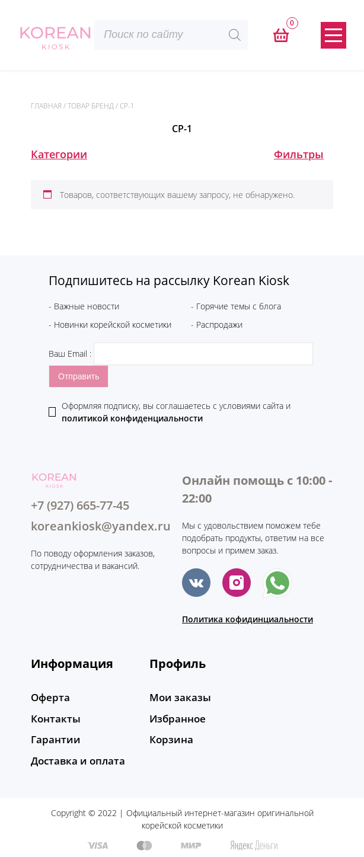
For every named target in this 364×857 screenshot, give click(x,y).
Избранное (175, 717)
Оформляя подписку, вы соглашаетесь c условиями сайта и (176, 412)
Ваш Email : (181, 353)
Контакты (53, 717)
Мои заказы (177, 697)
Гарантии (53, 737)
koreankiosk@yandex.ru (101, 526)
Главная (46, 106)
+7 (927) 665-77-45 (80, 505)
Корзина (169, 737)
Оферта (49, 697)
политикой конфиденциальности (132, 418)
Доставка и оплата (75, 758)
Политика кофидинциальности (247, 619)
